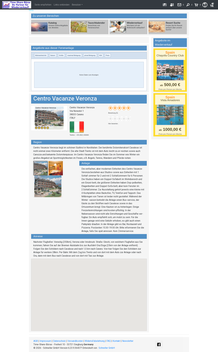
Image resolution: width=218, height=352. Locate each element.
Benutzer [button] (76, 4)
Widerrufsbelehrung (95, 341)
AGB (35, 341)
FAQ (109, 341)
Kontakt (116, 341)
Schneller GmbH (107, 348)
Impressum (45, 341)
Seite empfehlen (43, 4)
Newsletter (127, 341)
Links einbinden (61, 4)
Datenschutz (59, 341)
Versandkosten (75, 341)
